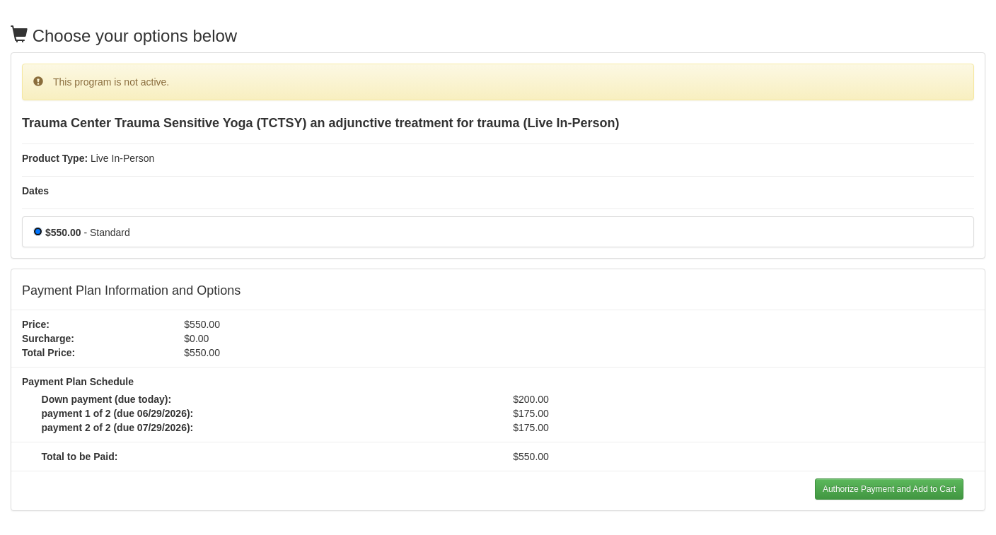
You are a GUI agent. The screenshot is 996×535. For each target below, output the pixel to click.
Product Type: (55, 158)
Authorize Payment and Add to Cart (889, 489)
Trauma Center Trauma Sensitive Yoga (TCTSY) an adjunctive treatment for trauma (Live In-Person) (321, 123)
